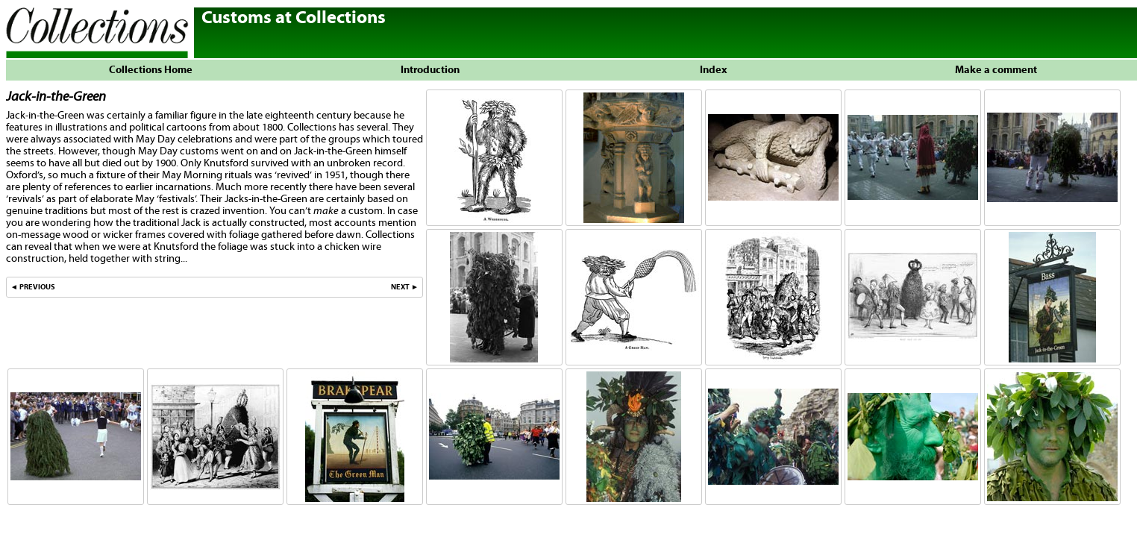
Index (713, 70)
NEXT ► (405, 287)
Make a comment (996, 70)
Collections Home (147, 70)
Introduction (430, 70)
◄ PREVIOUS (32, 287)
